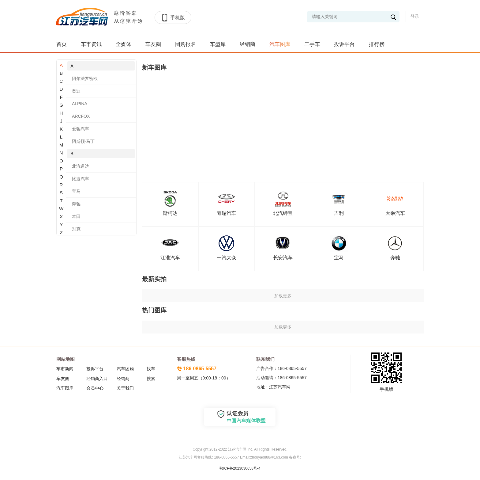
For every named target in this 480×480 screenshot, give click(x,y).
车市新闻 (64, 368)
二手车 (312, 44)
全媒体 (123, 44)
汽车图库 (279, 44)
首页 (61, 44)
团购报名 (185, 44)
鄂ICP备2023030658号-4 (239, 468)
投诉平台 (344, 44)
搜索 (151, 378)
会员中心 (94, 388)
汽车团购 (125, 368)
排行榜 (376, 44)
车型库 (218, 44)
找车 (151, 368)
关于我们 (125, 388)
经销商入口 (97, 378)
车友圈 (153, 44)
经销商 (247, 44)
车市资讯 (91, 44)
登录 (415, 16)
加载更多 (282, 295)
